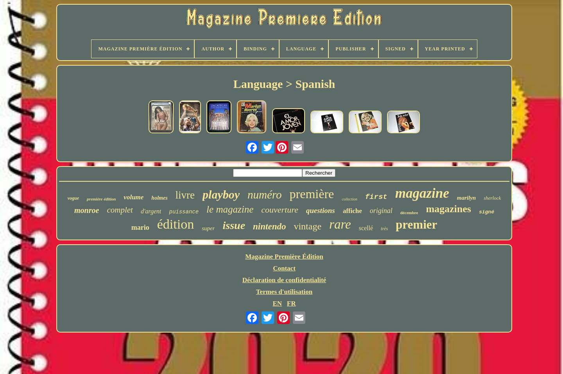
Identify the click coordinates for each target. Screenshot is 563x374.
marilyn (466, 198)
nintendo (269, 226)
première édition (101, 199)
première (312, 194)
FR (291, 303)
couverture (279, 210)
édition (175, 224)
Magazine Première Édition (284, 256)
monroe (86, 210)
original (381, 211)
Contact (284, 268)
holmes (159, 198)
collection (349, 199)
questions (320, 210)
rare (340, 224)
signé (486, 212)
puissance (184, 212)
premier (416, 224)
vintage (307, 226)
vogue (73, 198)
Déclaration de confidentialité (284, 280)
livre (185, 195)
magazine (422, 193)
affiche (352, 211)
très (384, 228)
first (376, 197)
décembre (409, 212)
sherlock (492, 198)
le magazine (229, 209)
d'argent (151, 211)
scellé (366, 228)
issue (233, 225)
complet (120, 210)
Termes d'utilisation (284, 291)
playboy (221, 194)
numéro (264, 194)
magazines (448, 209)
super (208, 228)
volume (133, 197)
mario (140, 227)
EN (277, 303)
